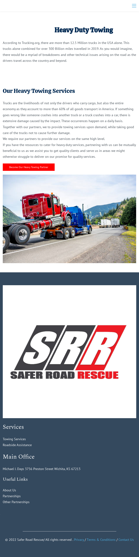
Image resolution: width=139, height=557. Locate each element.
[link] (69, 288)
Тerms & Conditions (101, 540)
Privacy (79, 540)
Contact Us (126, 540)
